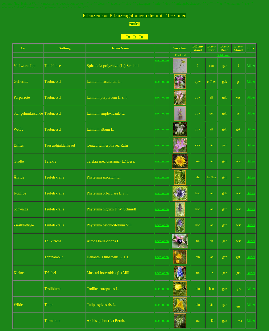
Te (46, 177)
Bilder (251, 209)
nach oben (162, 60)
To (47, 241)
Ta (46, 81)
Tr (46, 273)
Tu (47, 305)
